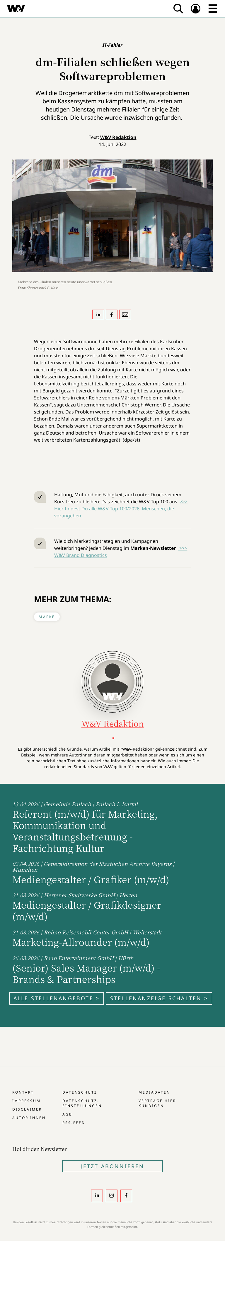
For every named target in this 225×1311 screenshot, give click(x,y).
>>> (182, 548)
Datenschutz (79, 1092)
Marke (47, 616)
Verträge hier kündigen (157, 1103)
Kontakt (23, 1092)
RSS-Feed (73, 1122)
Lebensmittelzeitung (56, 383)
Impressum (26, 1100)
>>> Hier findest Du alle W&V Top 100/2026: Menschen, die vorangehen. (121, 508)
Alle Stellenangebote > (56, 998)
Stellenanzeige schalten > (159, 998)
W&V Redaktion (118, 137)
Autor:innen (29, 1117)
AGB (67, 1114)
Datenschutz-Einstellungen (82, 1103)
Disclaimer (27, 1109)
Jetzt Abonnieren (112, 1166)
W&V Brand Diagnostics (80, 555)
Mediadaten (154, 1092)
